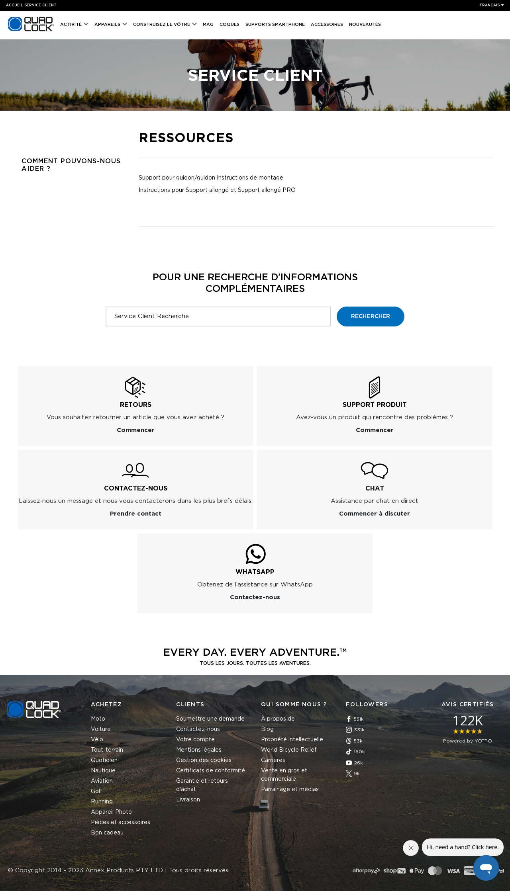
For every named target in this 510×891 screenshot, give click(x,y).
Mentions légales (199, 750)
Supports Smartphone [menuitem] (275, 24)
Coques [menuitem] (229, 24)
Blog (267, 729)
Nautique (103, 771)
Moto (98, 719)
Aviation (102, 781)
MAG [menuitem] (208, 24)
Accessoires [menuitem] (327, 24)
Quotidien (104, 760)
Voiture (101, 729)
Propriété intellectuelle (292, 739)
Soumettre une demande (210, 719)
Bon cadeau (107, 833)
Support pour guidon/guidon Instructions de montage (211, 178)
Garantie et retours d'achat (202, 785)
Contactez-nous (198, 729)
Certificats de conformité (210, 771)
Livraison (188, 800)
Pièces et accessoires (120, 822)
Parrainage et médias (290, 789)
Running (102, 802)
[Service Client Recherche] (218, 316)
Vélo (97, 739)
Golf (96, 791)
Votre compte (195, 739)
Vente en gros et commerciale (284, 775)
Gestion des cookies (203, 760)
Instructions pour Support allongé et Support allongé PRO (217, 190)
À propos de (278, 719)
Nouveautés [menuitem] (365, 24)
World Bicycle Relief (289, 750)
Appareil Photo (111, 812)
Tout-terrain (107, 750)
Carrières (273, 760)
